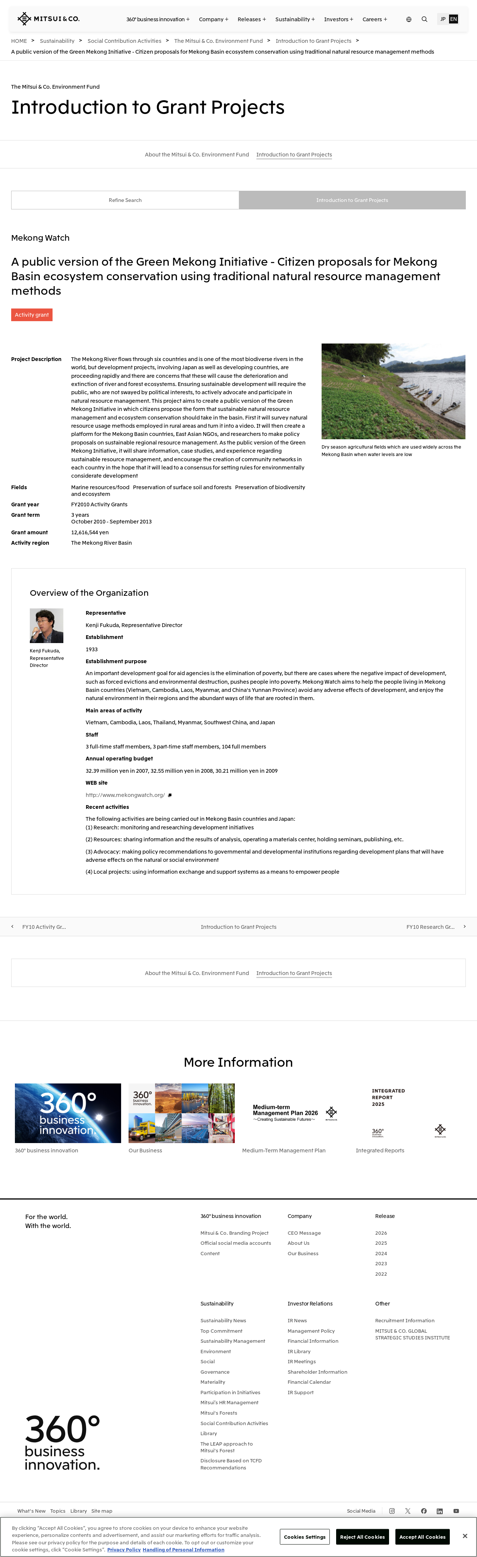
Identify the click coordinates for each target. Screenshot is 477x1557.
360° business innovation (46, 1151)
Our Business (145, 1151)
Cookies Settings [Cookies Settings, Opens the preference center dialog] (305, 1536)
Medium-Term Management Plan (284, 1151)
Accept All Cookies (422, 1536)
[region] (238, 1537)
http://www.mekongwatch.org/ (125, 795)
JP (443, 18)
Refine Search (125, 200)
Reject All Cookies (362, 1536)
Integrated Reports (380, 1151)
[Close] (465, 1536)
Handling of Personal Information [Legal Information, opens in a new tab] (183, 1549)
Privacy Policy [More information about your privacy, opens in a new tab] (124, 1549)
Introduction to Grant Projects (352, 200)
